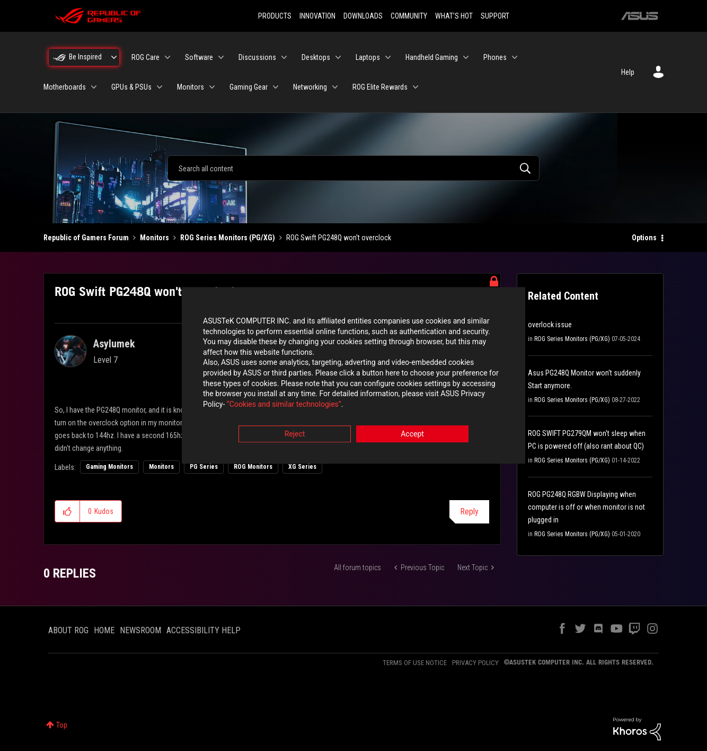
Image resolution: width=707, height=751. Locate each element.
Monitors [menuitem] (190, 87)
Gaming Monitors (109, 466)
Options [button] (644, 237)
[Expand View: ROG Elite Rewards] (415, 87)
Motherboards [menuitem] (64, 87)
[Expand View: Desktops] (338, 57)
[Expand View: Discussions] (284, 57)
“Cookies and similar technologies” (284, 404)
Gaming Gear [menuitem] (248, 87)
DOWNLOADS (363, 16)
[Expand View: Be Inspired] (114, 57)
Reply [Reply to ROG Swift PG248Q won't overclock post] (469, 512)
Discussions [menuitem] (257, 57)
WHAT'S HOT (454, 16)
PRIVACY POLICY (475, 663)
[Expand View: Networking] (335, 87)
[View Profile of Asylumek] (114, 343)
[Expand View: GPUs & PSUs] (159, 87)
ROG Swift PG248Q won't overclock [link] (338, 237)
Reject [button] (295, 434)
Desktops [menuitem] (316, 57)
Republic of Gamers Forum (86, 237)
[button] (67, 511)
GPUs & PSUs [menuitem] (131, 87)
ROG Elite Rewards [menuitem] (380, 87)
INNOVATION (317, 16)
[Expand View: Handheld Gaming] (466, 57)
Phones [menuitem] (495, 57)
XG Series (302, 466)
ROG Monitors (253, 466)
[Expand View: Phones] (514, 57)
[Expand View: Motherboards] (94, 87)
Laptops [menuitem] (368, 57)
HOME (104, 630)
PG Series (204, 466)
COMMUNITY (409, 16)
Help (627, 72)
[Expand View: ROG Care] (167, 57)
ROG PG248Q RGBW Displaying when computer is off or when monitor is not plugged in (586, 507)
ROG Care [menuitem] (145, 57)
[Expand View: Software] (221, 57)
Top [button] (61, 725)
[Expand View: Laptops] (388, 57)
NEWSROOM (140, 630)
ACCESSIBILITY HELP (203, 630)
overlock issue (550, 324)
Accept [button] (412, 434)
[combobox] (353, 168)
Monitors (154, 237)
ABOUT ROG (68, 630)
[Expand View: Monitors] (212, 87)
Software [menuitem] (199, 57)
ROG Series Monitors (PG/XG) (227, 237)
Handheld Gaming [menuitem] (431, 57)
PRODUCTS (274, 16)
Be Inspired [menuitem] (85, 57)
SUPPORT (495, 16)
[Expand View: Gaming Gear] (275, 87)
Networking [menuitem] (310, 87)
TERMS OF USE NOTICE (415, 663)
